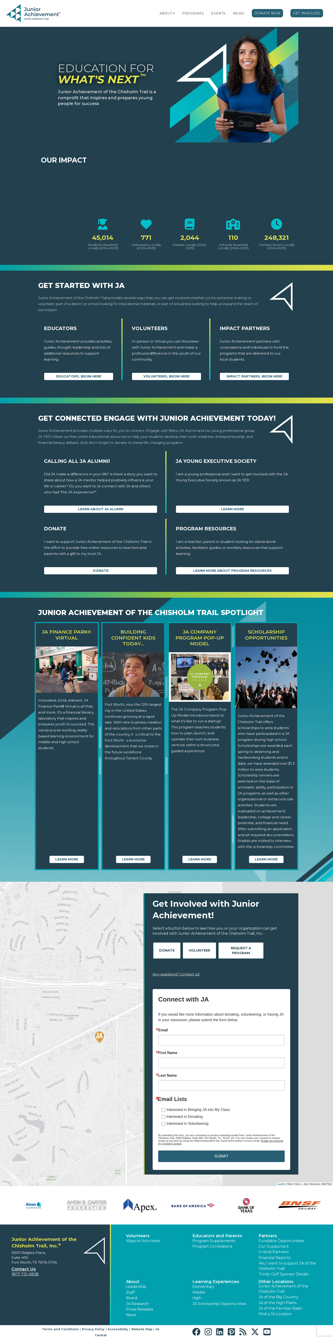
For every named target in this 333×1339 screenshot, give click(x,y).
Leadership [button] (136, 1286)
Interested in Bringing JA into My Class (198, 1110)
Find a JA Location (275, 1314)
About (166, 13)
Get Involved (307, 13)
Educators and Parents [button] (217, 1236)
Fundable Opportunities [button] (281, 1241)
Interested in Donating (184, 1117)
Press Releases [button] (139, 1309)
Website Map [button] (141, 1329)
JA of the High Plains (277, 1303)
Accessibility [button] (118, 1329)
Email (163, 1030)
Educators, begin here (78, 376)
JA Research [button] (137, 1304)
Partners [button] (268, 1236)
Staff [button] (130, 1292)
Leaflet (281, 1184)
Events (218, 13)
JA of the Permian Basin (280, 1308)
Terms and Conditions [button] (60, 1329)
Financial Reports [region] (274, 1258)
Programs (193, 13)
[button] (174, 13)
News (238, 13)
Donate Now (267, 13)
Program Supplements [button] (213, 1241)
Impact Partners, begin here (254, 376)
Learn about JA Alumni (100, 509)
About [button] (132, 1282)
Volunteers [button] (138, 1236)
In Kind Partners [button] (274, 1252)
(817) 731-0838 (25, 1274)
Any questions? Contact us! (176, 974)
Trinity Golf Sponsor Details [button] (283, 1274)
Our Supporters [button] (273, 1246)
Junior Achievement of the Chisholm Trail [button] (283, 1288)
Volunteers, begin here (166, 376)
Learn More (232, 509)
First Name (167, 1053)
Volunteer (199, 950)
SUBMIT (221, 1156)
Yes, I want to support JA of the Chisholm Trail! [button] (287, 1266)
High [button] (196, 1298)
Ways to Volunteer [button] (143, 1241)
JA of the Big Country (278, 1297)
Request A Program (241, 950)
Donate (100, 571)
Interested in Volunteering (187, 1124)
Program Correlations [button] (212, 1246)
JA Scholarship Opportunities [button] (219, 1304)
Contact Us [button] (24, 1269)
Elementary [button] (203, 1286)
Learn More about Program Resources (232, 571)
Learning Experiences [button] (215, 1282)
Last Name (167, 1075)
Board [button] (131, 1298)
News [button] (131, 1315)
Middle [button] (198, 1292)
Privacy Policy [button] (93, 1329)
